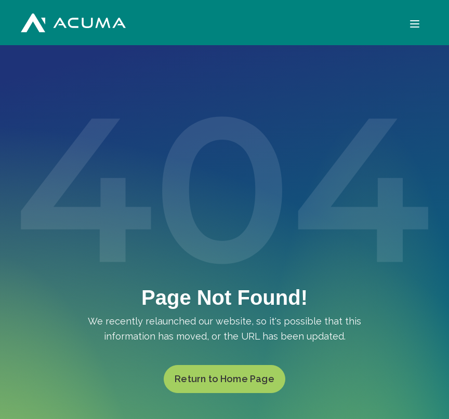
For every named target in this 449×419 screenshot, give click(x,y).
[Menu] (414, 22)
